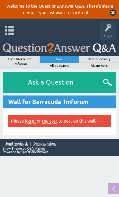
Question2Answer (34, 152)
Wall (59, 59)
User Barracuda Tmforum (19, 61)
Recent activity (99, 59)
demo (28, 12)
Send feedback (16, 144)
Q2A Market (36, 148)
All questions (59, 66)
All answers (99, 66)
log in (30, 120)
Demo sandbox (44, 144)
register (49, 120)
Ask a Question (50, 82)
